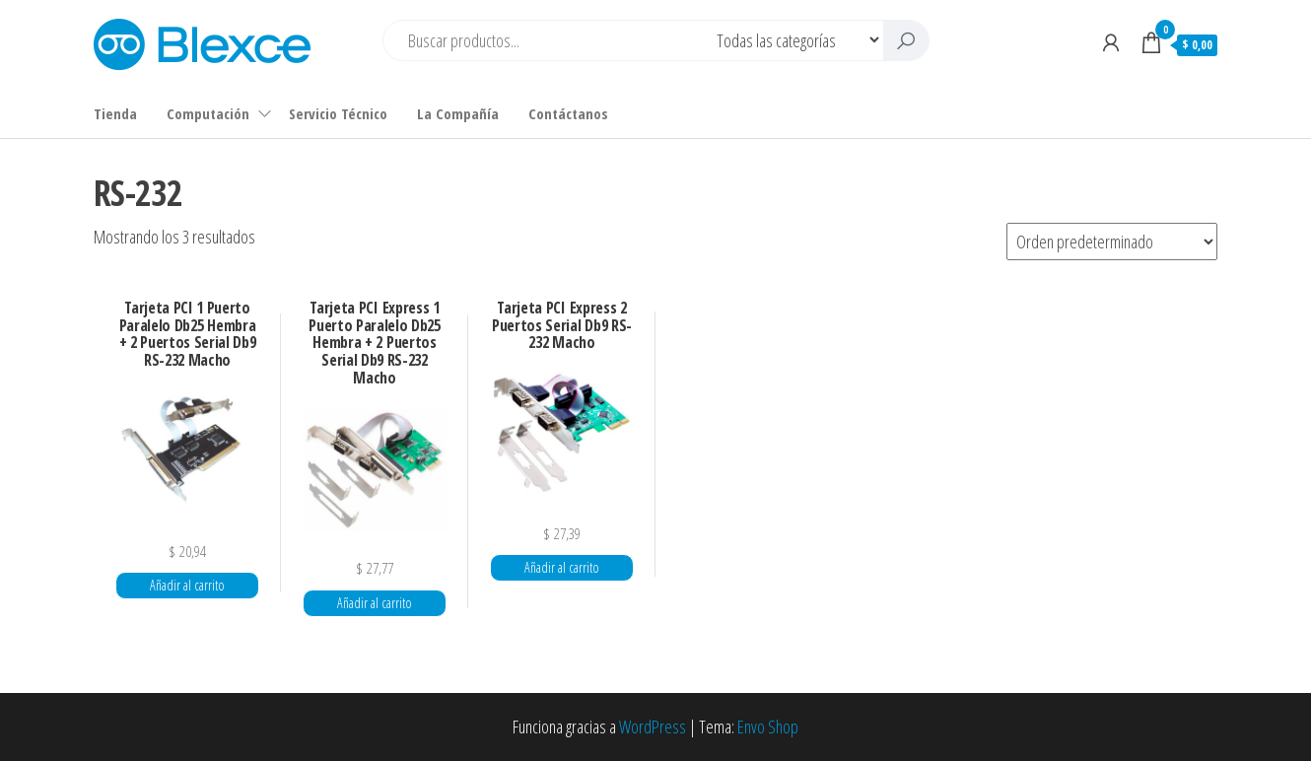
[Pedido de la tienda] (1111, 241)
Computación (208, 113)
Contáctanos (568, 113)
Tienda (115, 113)
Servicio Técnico (338, 113)
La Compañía (458, 113)
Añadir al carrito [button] (187, 585)
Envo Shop (767, 726)
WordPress (652, 726)
